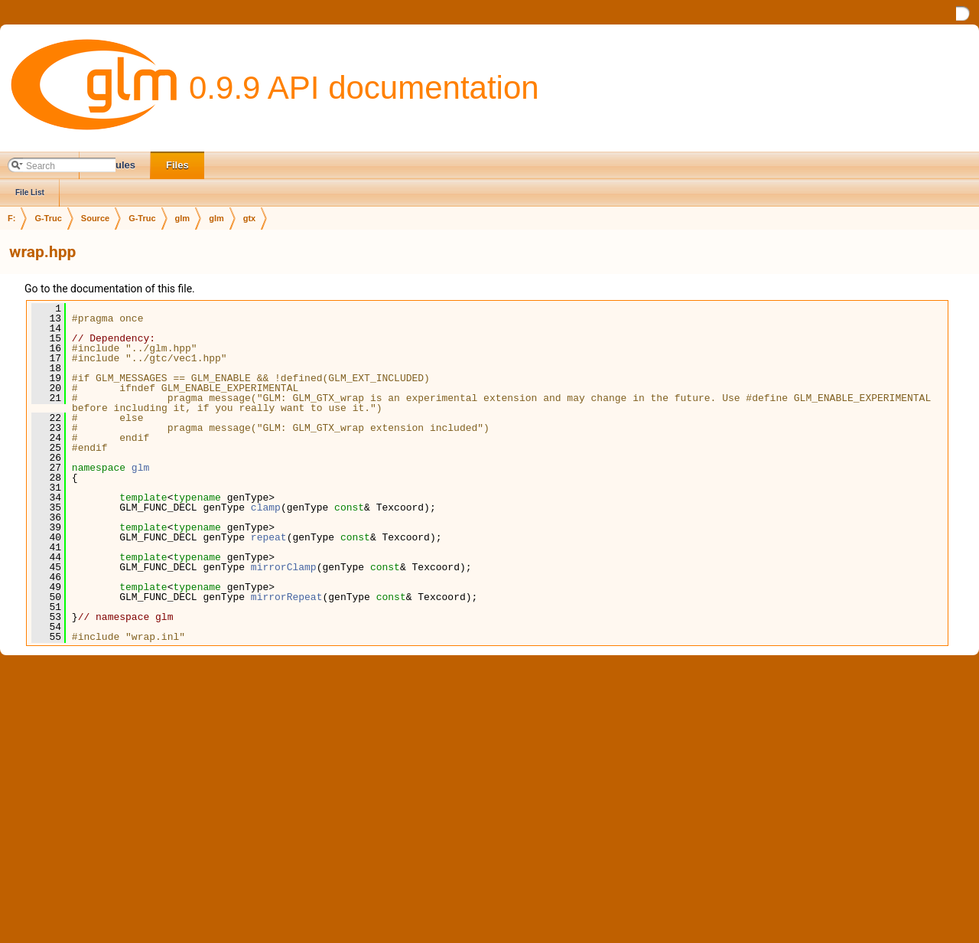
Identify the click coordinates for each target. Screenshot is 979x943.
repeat (269, 537)
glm (182, 218)
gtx (249, 218)
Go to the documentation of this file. (109, 288)
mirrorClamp (284, 567)
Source (95, 218)
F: (11, 218)
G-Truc (47, 218)
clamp (266, 507)
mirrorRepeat (287, 597)
